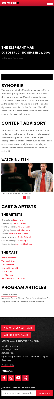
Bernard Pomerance (18, 233)
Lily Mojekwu (7, 274)
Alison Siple (23, 240)
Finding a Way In (9, 294)
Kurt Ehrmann (7, 264)
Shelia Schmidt (24, 237)
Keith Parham (23, 230)
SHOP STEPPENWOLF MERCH (18, 327)
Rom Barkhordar (9, 257)
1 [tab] (24, 197)
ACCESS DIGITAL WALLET (16, 334)
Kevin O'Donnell (22, 226)
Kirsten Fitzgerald (9, 267)
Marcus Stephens (23, 243)
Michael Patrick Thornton (13, 278)
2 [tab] (28, 197)
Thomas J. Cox (8, 261)
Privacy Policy (7, 364)
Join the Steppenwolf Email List (18, 387)
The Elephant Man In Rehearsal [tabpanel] (27, 179)
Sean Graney (20, 223)
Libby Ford (18, 219)
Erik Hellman (7, 271)
